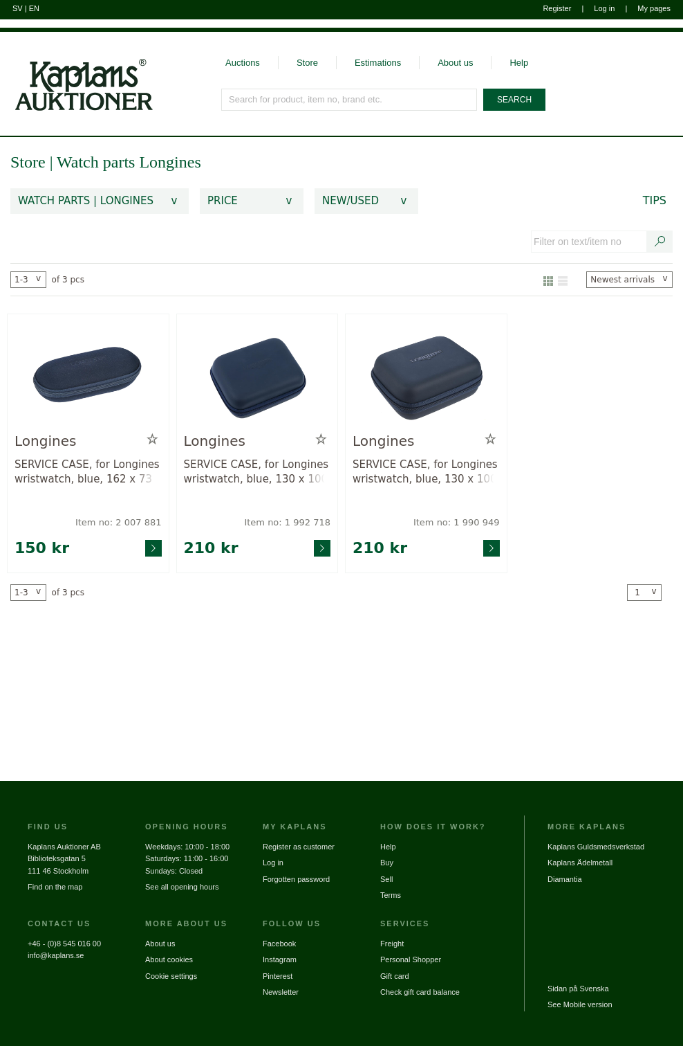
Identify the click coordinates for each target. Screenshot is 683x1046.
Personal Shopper (410, 959)
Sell (386, 879)
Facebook (279, 943)
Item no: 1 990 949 (456, 522)
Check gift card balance (420, 992)
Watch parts (98, 162)
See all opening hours (181, 887)
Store (307, 62)
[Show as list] (562, 279)
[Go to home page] (76, 71)
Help (518, 62)
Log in (604, 8)
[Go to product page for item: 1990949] (426, 376)
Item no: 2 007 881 (118, 522)
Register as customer (299, 846)
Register (557, 8)
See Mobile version (580, 1004)
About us (455, 62)
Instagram (280, 959)
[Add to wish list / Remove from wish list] (152, 439)
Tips (654, 200)
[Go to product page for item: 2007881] (88, 376)
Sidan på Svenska (578, 988)
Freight (392, 943)
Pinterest (277, 976)
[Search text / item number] (660, 242)
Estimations (378, 62)
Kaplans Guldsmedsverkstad (596, 846)
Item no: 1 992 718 (287, 522)
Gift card (394, 976)
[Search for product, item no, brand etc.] (350, 99)
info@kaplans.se (56, 955)
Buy (386, 862)
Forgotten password (296, 879)
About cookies (169, 959)
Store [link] (28, 162)
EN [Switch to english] (34, 8)
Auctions (242, 62)
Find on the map (55, 887)
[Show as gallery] (548, 279)
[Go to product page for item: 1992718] (257, 376)
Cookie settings (171, 976)
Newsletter (281, 992)
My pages (654, 8)
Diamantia (565, 879)
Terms (390, 895)
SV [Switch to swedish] (17, 8)
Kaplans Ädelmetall (580, 862)
